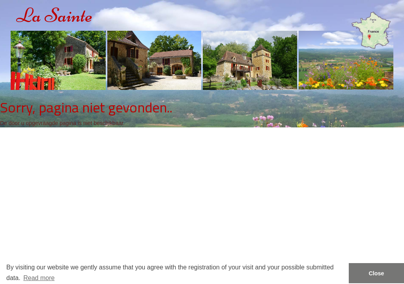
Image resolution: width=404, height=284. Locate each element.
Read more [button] (38, 278)
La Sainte (54, 15)
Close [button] (376, 273)
